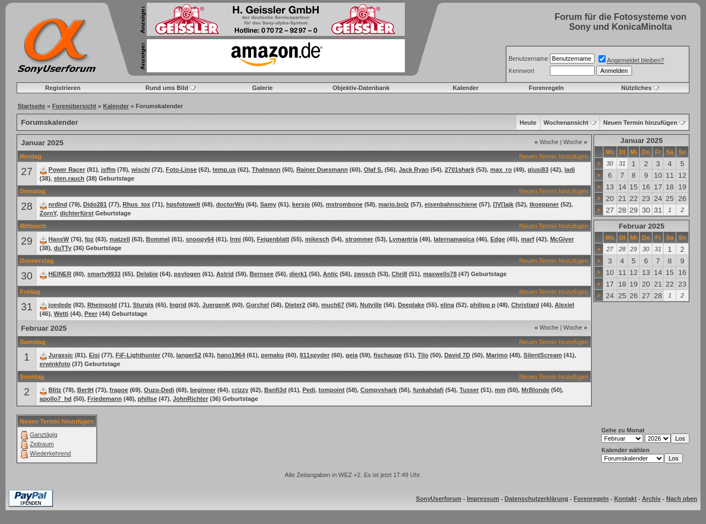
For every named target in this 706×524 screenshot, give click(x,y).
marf (527, 239)
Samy (268, 204)
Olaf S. (373, 169)
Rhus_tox (136, 204)
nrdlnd (58, 204)
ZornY (48, 213)
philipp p (482, 304)
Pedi (308, 390)
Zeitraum (42, 444)
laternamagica (454, 239)
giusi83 (538, 169)
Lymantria (403, 239)
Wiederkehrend (50, 453)
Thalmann (266, 169)
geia (351, 355)
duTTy (62, 248)
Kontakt (625, 498)
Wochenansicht (566, 122)
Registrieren (63, 87)
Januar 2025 (642, 140)
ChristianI (525, 304)
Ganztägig (43, 434)
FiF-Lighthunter (138, 355)
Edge (497, 239)
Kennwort (521, 70)
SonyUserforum (439, 498)
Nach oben (681, 498)
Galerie (262, 87)
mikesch (317, 239)
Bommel (158, 239)
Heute (528, 122)
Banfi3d (275, 390)
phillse (147, 398)
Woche (546, 142)
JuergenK (216, 304)
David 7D (457, 355)
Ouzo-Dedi (159, 390)
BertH (85, 390)
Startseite (31, 106)
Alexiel (564, 304)
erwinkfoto (55, 364)
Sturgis (143, 304)
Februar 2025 (642, 226)
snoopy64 (200, 239)
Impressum (483, 498)
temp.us (224, 169)
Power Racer (67, 169)
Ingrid (177, 304)
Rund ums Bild (167, 87)
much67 (332, 304)
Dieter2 (295, 304)
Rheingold (102, 304)
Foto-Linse (181, 169)
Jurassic (61, 355)
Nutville (371, 304)
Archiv (651, 498)
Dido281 (95, 204)
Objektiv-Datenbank (361, 87)
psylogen (187, 274)
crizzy (240, 390)
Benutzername (528, 58)
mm (500, 390)
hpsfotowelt (183, 204)
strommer (359, 239)
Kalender (466, 87)
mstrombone (344, 204)
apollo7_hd (56, 398)
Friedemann (105, 398)
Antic (330, 274)
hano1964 (231, 355)
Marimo (496, 355)
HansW (59, 239)
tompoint (332, 390)
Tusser (469, 390)
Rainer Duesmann (322, 169)
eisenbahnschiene (451, 204)
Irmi (235, 239)
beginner (203, 390)
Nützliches (636, 87)
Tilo (423, 355)
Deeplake (411, 304)
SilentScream (542, 355)
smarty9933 (104, 274)
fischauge (387, 355)
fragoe (118, 390)
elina (447, 304)
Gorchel (257, 304)
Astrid (225, 274)
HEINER (60, 274)
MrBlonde (535, 390)
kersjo (301, 204)
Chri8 (399, 274)
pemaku (272, 355)
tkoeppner (544, 204)
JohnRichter (190, 398)
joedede (60, 304)
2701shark (459, 169)
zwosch (365, 274)
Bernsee (261, 274)
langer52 (188, 355)
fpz (89, 239)
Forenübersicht (74, 106)
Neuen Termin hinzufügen (640, 122)
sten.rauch (69, 178)
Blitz (55, 390)
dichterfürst (76, 213)
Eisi (94, 355)
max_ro (501, 169)
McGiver (562, 239)
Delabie (147, 274)
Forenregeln (546, 87)
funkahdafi (428, 390)
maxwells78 (440, 274)
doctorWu (230, 204)
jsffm (108, 169)
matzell (119, 239)
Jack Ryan (414, 169)
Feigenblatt (273, 239)
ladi (569, 169)
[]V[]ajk (503, 204)
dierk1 (298, 274)
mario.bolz (393, 204)
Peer (91, 313)
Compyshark (378, 390)
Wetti (61, 313)
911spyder (314, 355)
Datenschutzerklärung (537, 498)
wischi (140, 169)
